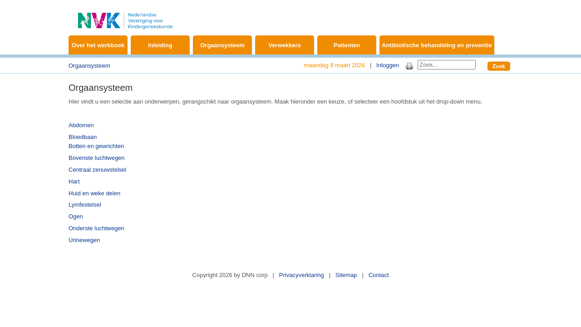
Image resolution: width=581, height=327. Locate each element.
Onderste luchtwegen (96, 228)
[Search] (447, 64)
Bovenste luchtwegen (97, 157)
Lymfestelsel (85, 204)
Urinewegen (84, 240)
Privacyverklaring (301, 275)
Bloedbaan (83, 137)
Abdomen (81, 125)
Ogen (76, 216)
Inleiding (160, 45)
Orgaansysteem (222, 45)
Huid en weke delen (94, 193)
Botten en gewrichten (96, 146)
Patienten (347, 45)
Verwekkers (284, 45)
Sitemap (346, 275)
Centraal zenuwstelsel (97, 169)
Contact (379, 275)
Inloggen (387, 65)
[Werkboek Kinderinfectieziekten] (125, 15)
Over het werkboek (98, 45)
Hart (74, 181)
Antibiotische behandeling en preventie (437, 45)
